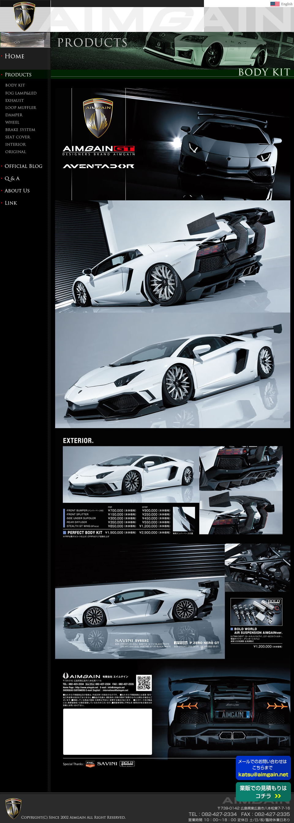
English (286, 4)
